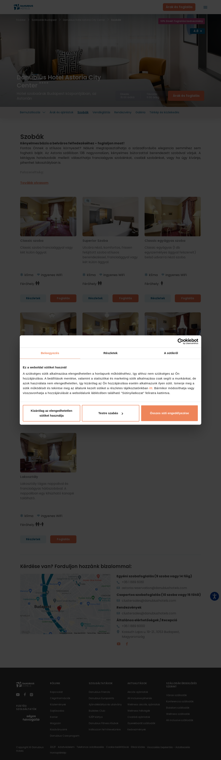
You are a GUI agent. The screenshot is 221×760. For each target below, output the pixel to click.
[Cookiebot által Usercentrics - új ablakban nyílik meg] (180, 341)
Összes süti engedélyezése (169, 413)
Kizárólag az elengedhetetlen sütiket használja (51, 413)
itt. (150, 388)
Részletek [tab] (110, 353)
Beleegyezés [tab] (50, 353)
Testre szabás (110, 413)
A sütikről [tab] (171, 353)
